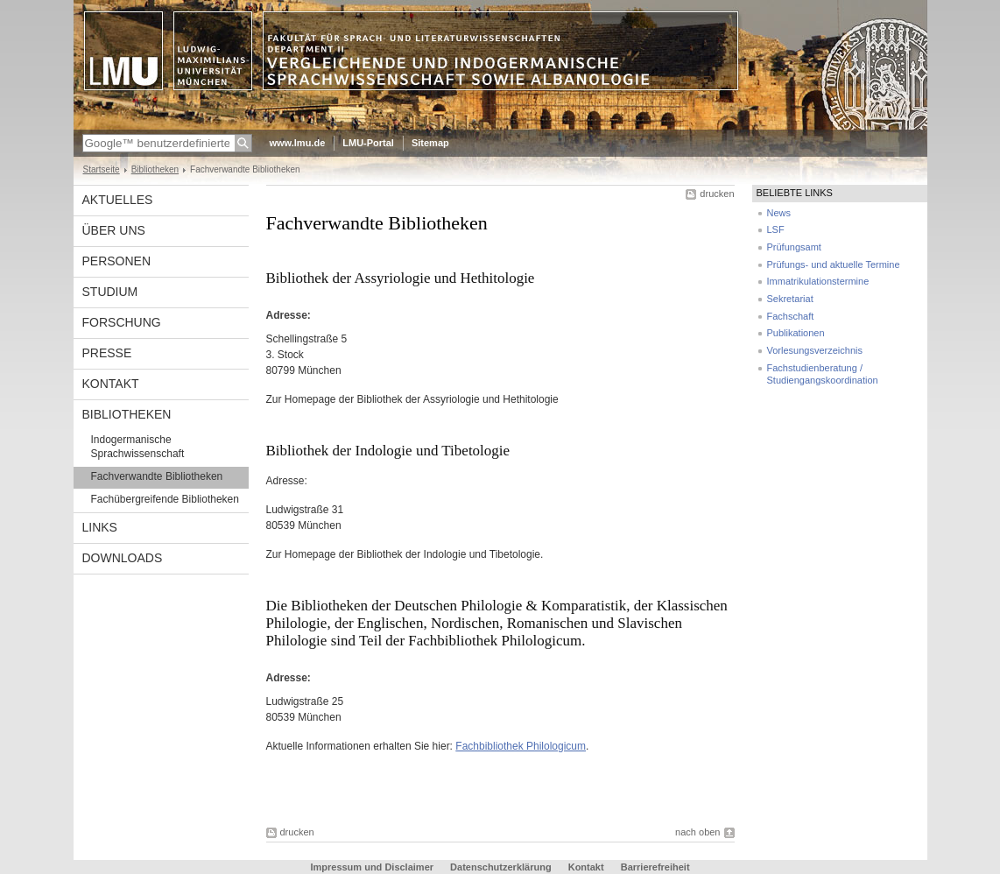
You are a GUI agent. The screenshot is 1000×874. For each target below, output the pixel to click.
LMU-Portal (368, 142)
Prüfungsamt (794, 247)
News (779, 213)
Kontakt (110, 384)
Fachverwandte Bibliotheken (157, 476)
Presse (107, 353)
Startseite (101, 169)
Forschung (121, 322)
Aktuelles (117, 200)
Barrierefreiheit (655, 867)
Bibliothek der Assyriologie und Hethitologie (458, 399)
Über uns (113, 230)
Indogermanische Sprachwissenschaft (138, 446)
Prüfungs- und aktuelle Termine (833, 264)
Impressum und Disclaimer (371, 867)
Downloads (122, 558)
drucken (717, 193)
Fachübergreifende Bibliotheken (165, 499)
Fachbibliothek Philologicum (520, 746)
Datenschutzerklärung (501, 867)
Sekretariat (790, 298)
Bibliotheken (155, 169)
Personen (116, 261)
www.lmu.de (298, 142)
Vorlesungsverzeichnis (815, 350)
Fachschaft (790, 316)
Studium (110, 292)
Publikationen (796, 333)
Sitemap (430, 142)
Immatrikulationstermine (818, 281)
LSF (776, 229)
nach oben (697, 832)
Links (99, 527)
